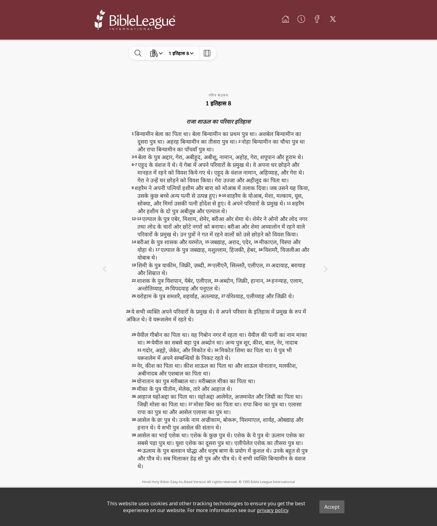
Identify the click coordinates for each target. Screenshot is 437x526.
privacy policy (272, 510)
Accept (332, 506)
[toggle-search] (138, 53)
